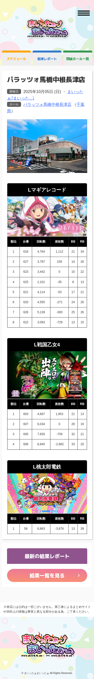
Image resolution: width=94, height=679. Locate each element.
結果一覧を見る (47, 575)
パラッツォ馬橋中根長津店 (47, 104)
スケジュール (16, 59)
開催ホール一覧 (77, 59)
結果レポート (47, 59)
